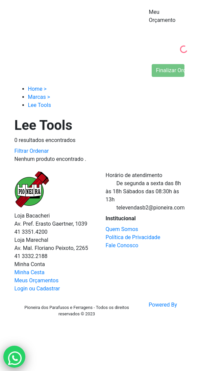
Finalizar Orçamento (170, 70)
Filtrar (21, 151)
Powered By (163, 311)
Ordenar (39, 151)
